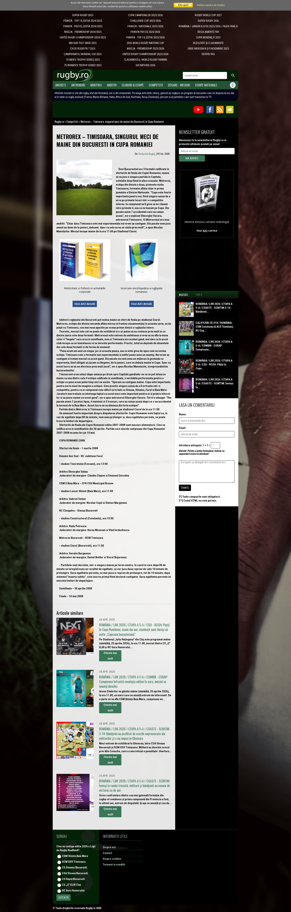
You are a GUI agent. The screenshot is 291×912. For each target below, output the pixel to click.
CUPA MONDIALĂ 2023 (208, 37)
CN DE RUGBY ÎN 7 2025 (82, 48)
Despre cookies (112, 858)
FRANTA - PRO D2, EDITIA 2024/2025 (82, 26)
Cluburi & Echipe (133, 85)
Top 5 (199, 295)
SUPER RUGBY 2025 (82, 15)
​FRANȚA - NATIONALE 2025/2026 (145, 26)
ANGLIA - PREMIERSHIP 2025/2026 (145, 48)
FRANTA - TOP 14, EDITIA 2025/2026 (145, 37)
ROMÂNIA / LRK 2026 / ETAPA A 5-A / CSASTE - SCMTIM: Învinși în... (214, 383)
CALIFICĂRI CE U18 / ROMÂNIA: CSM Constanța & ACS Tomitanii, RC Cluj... (215, 326)
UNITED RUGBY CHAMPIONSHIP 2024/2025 (83, 37)
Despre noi (109, 847)
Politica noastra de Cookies (211, 5)
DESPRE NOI (208, 54)
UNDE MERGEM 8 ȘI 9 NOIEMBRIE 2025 (208, 48)
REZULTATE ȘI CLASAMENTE (208, 43)
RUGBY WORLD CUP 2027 (208, 15)
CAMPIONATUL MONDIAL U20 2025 (83, 54)
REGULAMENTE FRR (208, 32)
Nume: (183, 414)
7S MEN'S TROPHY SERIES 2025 (83, 59)
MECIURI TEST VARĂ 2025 (83, 43)
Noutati (183, 295)
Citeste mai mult (110, 655)
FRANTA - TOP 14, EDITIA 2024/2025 (82, 20)
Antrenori (78, 85)
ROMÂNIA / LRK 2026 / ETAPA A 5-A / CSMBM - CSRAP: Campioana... (214, 345)
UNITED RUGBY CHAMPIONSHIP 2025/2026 (145, 54)
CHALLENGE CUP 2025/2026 (145, 20)
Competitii (156, 85)
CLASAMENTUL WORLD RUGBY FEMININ (145, 59)
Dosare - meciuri (179, 85)
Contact (107, 853)
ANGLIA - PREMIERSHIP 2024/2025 (83, 32)
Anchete (60, 85)
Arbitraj (96, 85)
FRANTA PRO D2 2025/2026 (145, 32)
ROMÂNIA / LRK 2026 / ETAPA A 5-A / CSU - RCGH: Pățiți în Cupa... (214, 364)
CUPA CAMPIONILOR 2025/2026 (145, 15)
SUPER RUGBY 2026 (208, 20)
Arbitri (112, 85)
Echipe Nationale (206, 85)
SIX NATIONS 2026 (145, 65)
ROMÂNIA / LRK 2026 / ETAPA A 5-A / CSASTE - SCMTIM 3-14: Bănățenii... (214, 307)
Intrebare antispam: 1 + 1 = (194, 445)
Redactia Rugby (147, 154)
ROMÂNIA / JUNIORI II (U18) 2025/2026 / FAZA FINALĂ (208, 26)
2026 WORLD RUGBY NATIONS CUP (145, 43)
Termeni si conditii (114, 864)
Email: (182, 428)
